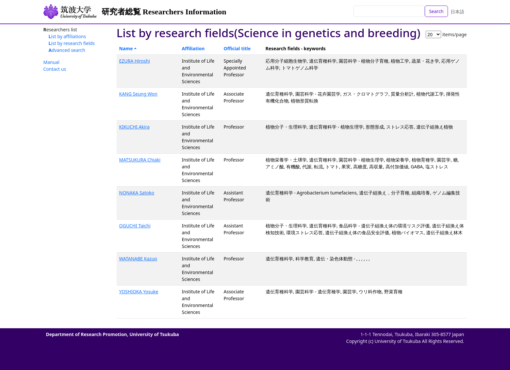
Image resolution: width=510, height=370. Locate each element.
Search (436, 11)
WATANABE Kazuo (138, 258)
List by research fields (72, 43)
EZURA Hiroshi (134, 61)
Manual (51, 62)
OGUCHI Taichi (135, 226)
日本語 (457, 11)
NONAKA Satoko (136, 193)
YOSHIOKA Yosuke (138, 291)
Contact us (54, 69)
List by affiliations (67, 36)
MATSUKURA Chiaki (140, 160)
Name (126, 48)
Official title (237, 48)
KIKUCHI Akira (134, 127)
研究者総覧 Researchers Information (164, 12)
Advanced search (67, 50)
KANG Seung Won (138, 94)
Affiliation (193, 48)
